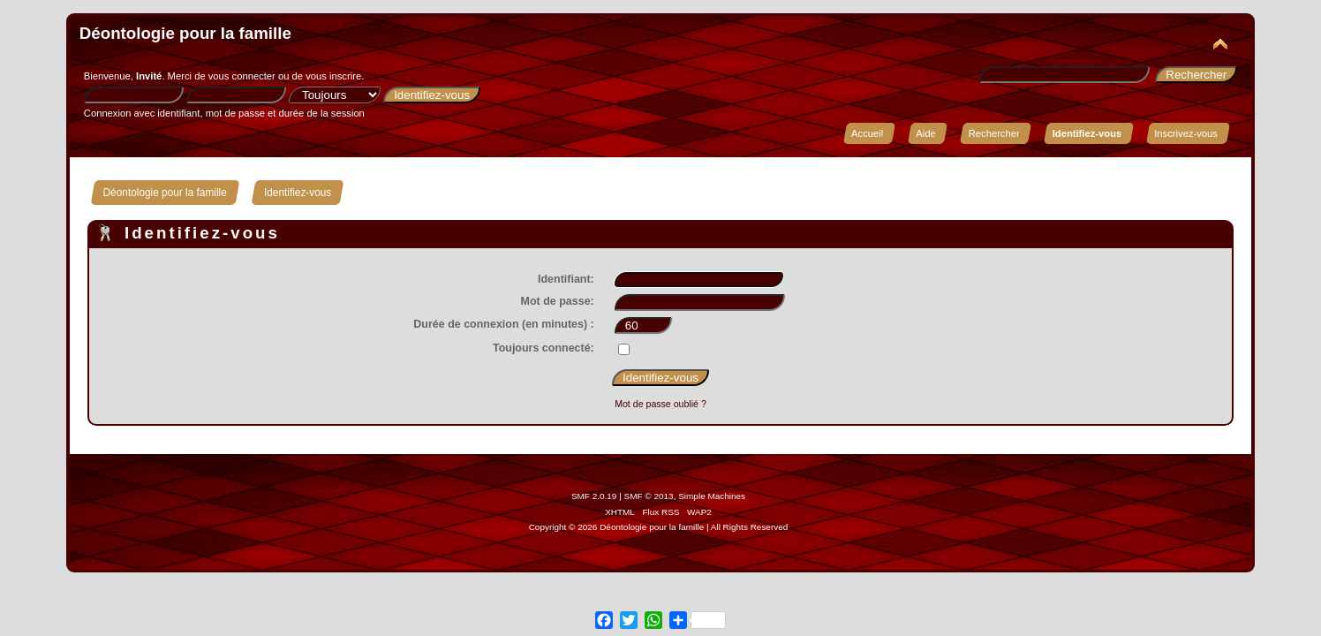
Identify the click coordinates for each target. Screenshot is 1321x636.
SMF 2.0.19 (594, 496)
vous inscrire (333, 76)
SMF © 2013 (649, 496)
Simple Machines (711, 496)
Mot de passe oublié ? (660, 403)
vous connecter (242, 76)
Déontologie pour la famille (185, 33)
